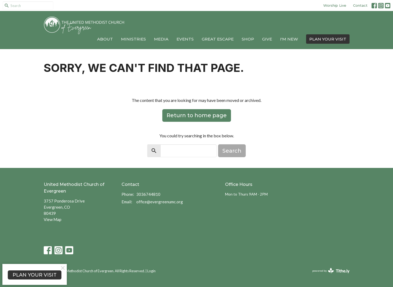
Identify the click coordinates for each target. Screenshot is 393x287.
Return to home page (197, 115)
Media (161, 39)
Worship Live (334, 5)
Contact (360, 5)
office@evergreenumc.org (159, 201)
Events (185, 39)
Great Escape (218, 39)
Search (231, 151)
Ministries (133, 39)
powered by (331, 271)
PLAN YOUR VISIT (327, 39)
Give (267, 39)
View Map (52, 219)
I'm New (289, 39)
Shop (248, 39)
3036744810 (148, 194)
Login (151, 271)
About (105, 39)
